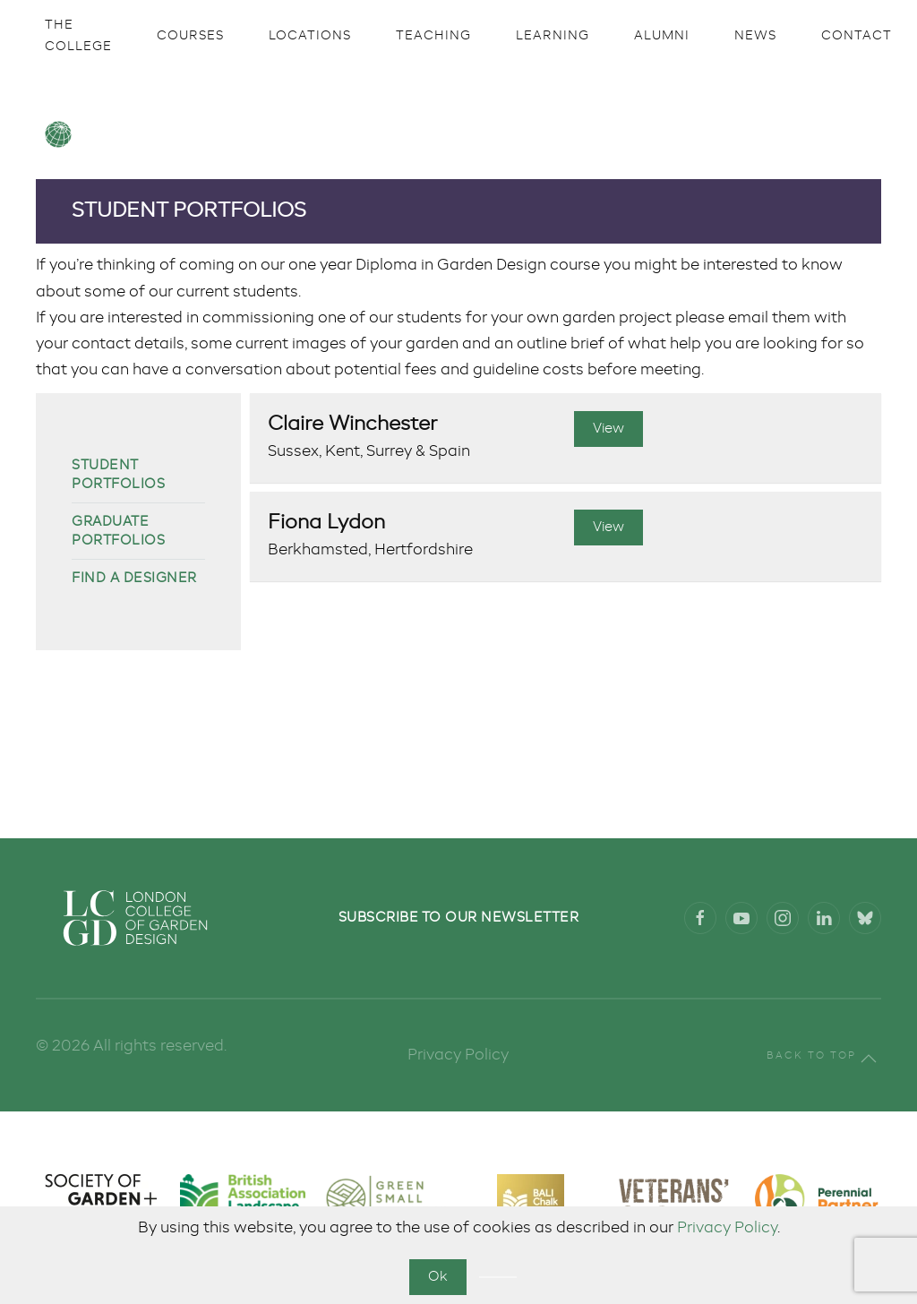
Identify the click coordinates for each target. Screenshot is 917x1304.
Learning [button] (552, 36)
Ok (438, 1276)
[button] (868, 1059)
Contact (856, 36)
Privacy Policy (727, 1228)
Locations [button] (310, 36)
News (755, 36)
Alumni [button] (662, 36)
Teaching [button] (433, 36)
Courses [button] (190, 36)
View (608, 428)
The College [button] (78, 36)
